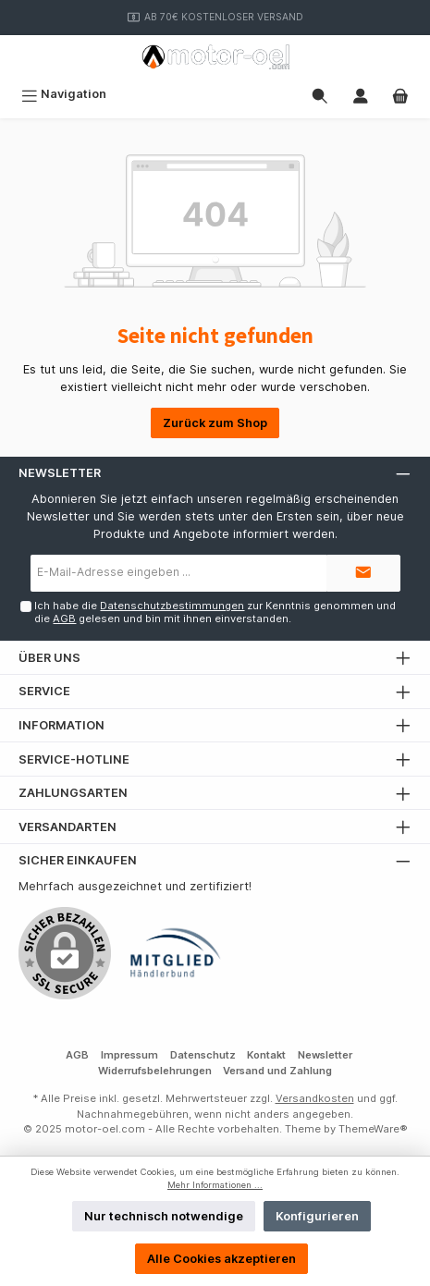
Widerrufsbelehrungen (155, 1070)
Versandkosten (315, 1098)
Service (44, 691)
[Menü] (63, 94)
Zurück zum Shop (215, 423)
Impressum (129, 1054)
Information (61, 725)
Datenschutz (203, 1054)
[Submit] (363, 573)
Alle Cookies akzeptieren (221, 1259)
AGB (64, 618)
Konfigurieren (317, 1216)
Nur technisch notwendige (163, 1216)
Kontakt (266, 1054)
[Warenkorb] (400, 94)
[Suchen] (320, 94)
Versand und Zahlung (277, 1070)
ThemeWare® (373, 1128)
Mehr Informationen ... (215, 1185)
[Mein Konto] (360, 94)
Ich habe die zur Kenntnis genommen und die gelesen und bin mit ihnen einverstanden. (215, 611)
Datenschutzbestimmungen (172, 605)
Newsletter (325, 1054)
